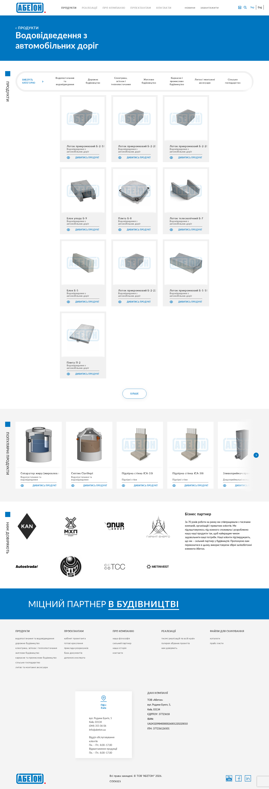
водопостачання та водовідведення (34, 638)
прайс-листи (217, 643)
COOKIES (115, 781)
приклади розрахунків (76, 648)
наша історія (119, 648)
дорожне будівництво (27, 643)
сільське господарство (27, 662)
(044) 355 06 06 (97, 725)
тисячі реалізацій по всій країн (178, 638)
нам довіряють (169, 648)
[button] (256, 455)
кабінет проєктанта (75, 638)
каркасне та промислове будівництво (35, 657)
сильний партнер (122, 643)
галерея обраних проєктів (175, 643)
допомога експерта (74, 657)
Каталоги (215, 638)
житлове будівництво (27, 652)
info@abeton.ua (97, 729)
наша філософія (121, 638)
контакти (118, 652)
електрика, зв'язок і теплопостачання (36, 648)
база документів (73, 652)
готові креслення (73, 643)
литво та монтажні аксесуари (31, 667)
